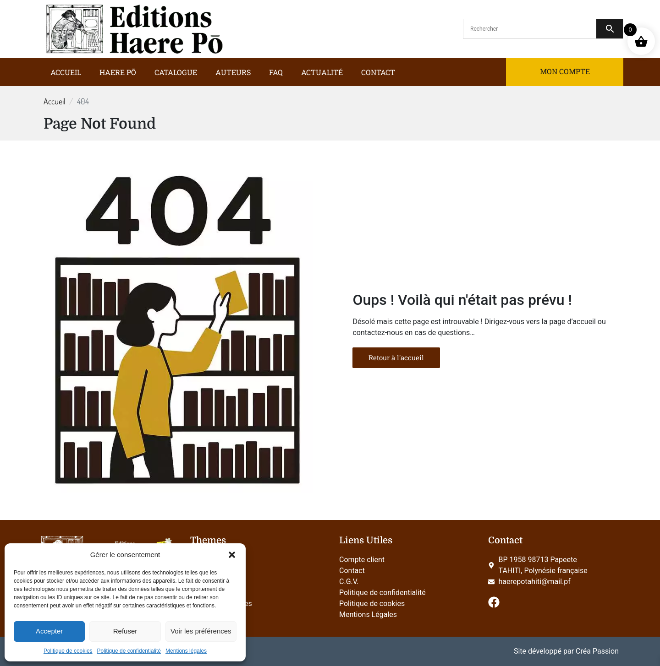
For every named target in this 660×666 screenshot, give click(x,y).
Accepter (49, 631)
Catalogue (175, 72)
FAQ (276, 72)
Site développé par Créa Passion (566, 651)
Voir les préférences (200, 631)
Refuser (125, 631)
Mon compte (565, 71)
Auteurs (233, 72)
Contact (378, 72)
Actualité (322, 72)
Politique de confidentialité (129, 651)
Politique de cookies (68, 651)
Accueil (65, 72)
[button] (231, 554)
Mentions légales (186, 651)
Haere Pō (117, 72)
